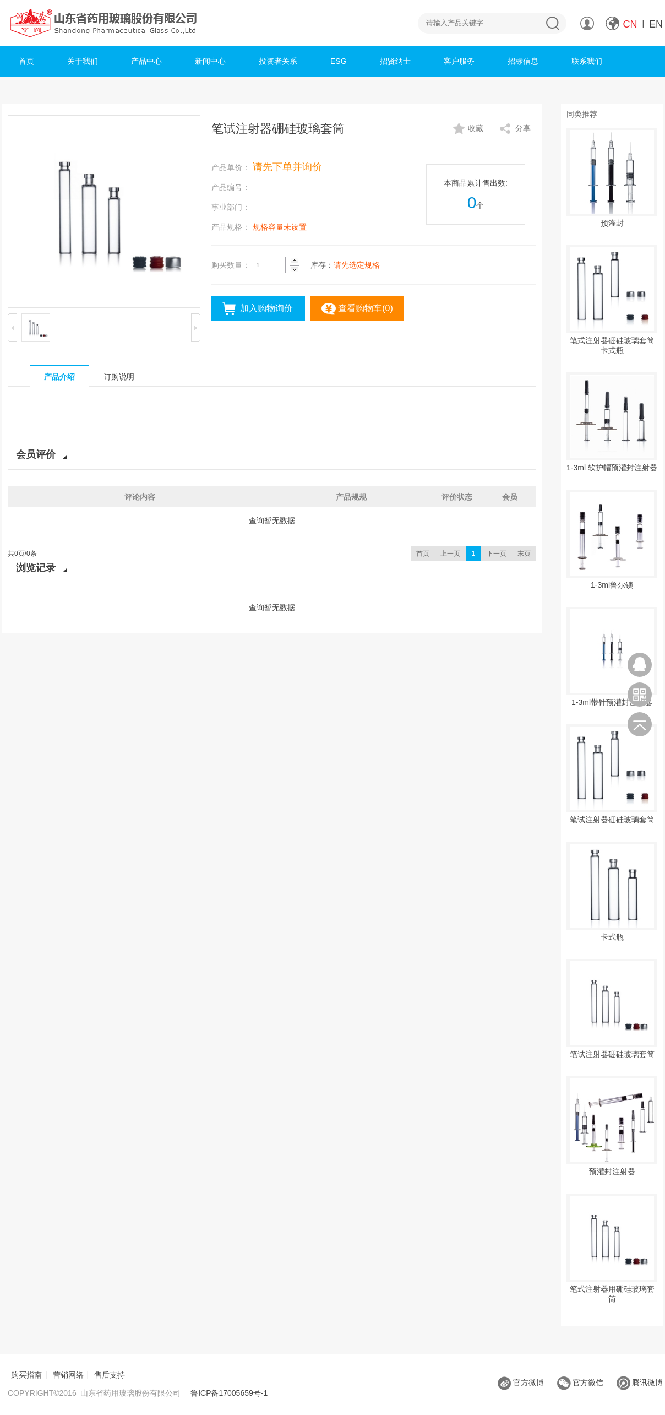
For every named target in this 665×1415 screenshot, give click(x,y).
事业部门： (230, 207)
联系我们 (586, 61)
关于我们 (82, 61)
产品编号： (230, 187)
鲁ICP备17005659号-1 (229, 1393)
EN (656, 24)
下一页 (496, 553)
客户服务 (459, 61)
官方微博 (521, 1382)
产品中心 (146, 61)
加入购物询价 (266, 308)
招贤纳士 (395, 61)
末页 (524, 553)
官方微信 (580, 1382)
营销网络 (68, 1374)
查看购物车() (365, 308)
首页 (26, 61)
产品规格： (230, 227)
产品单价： (230, 167)
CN (630, 24)
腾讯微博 (640, 1382)
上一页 (450, 553)
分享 (523, 128)
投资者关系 (278, 61)
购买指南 (26, 1374)
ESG (338, 61)
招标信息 (523, 61)
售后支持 (109, 1374)
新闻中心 (210, 61)
